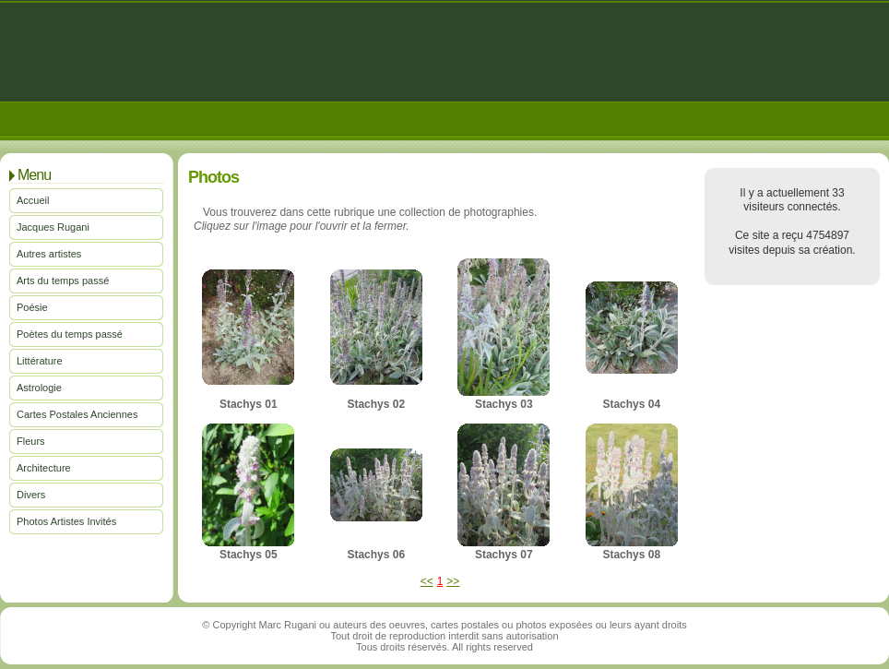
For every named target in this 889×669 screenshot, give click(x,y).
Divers (31, 494)
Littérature (40, 360)
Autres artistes (49, 253)
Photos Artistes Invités (66, 521)
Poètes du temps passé (70, 334)
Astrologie (39, 387)
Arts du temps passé (63, 280)
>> (452, 581)
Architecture (44, 467)
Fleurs (31, 441)
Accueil (33, 200)
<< (427, 581)
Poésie (32, 307)
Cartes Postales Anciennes (77, 414)
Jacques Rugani (53, 227)
